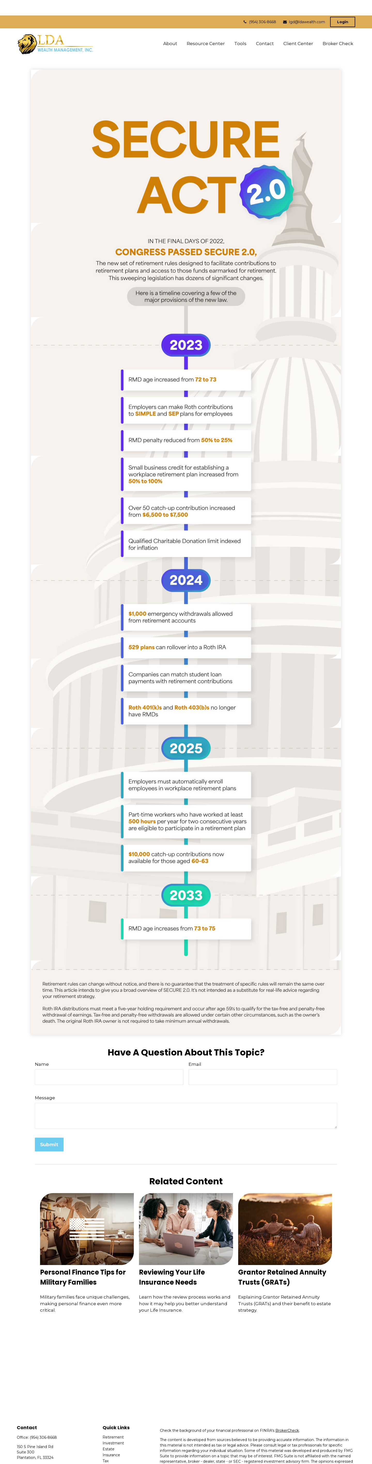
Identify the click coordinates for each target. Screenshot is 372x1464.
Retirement (113, 1421)
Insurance (111, 1439)
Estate (108, 1433)
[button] (170, 28)
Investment (113, 1427)
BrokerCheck (287, 1415)
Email (195, 1048)
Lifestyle (110, 1457)
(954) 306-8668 (259, 6)
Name (42, 1048)
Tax (106, 1445)
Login (342, 6)
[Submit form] (49, 1129)
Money (109, 1451)
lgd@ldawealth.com (304, 6)
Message (45, 1082)
